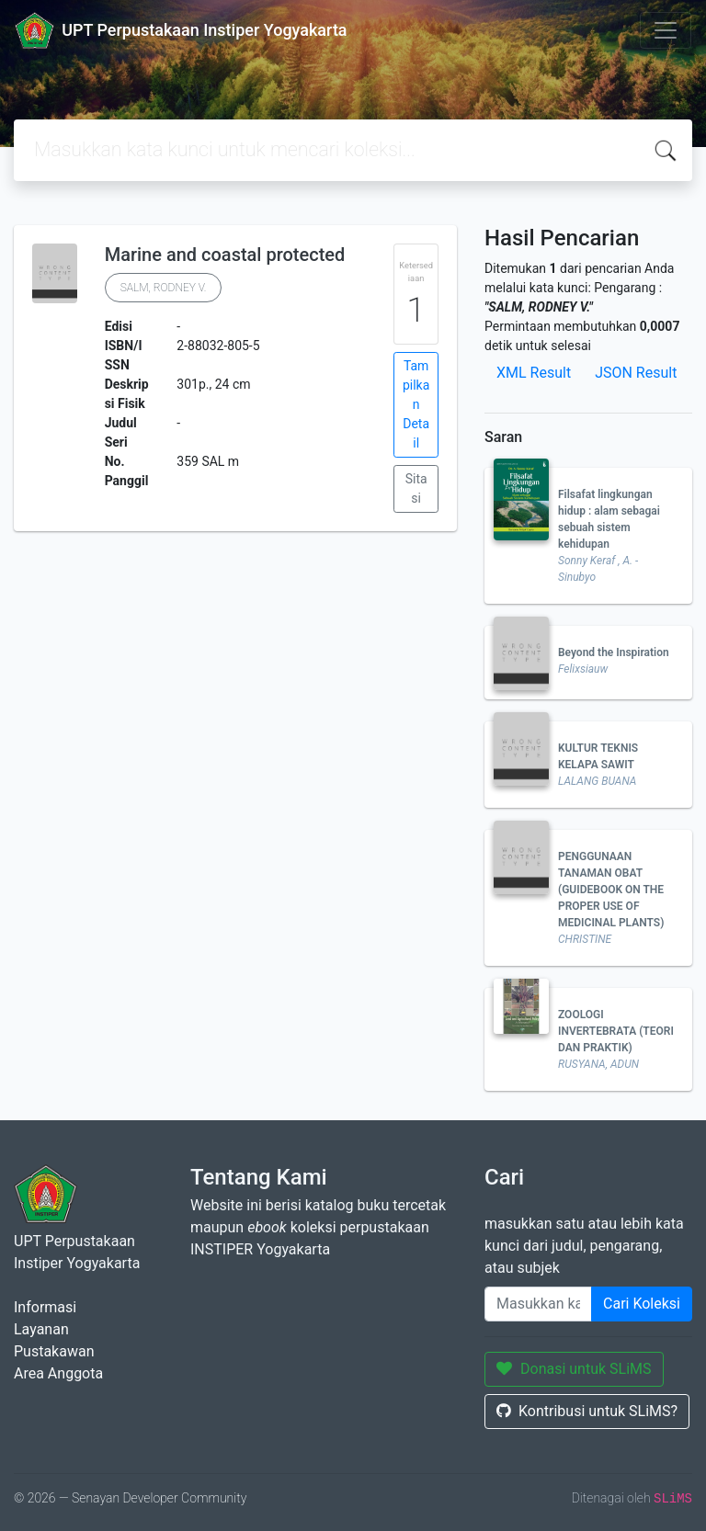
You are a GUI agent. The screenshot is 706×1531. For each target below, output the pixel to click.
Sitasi (416, 488)
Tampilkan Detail (416, 404)
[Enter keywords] (538, 1304)
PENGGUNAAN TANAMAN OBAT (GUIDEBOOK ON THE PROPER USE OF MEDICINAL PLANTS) (611, 889)
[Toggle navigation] (665, 30)
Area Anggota (58, 1373)
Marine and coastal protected (225, 255)
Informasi (45, 1307)
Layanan (41, 1329)
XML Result (533, 372)
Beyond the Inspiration (613, 652)
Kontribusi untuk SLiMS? (587, 1411)
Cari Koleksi (641, 1303)
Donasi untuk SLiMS (574, 1369)
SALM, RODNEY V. (163, 287)
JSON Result (636, 372)
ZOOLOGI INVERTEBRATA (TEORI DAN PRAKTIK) (616, 1031)
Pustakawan (54, 1351)
